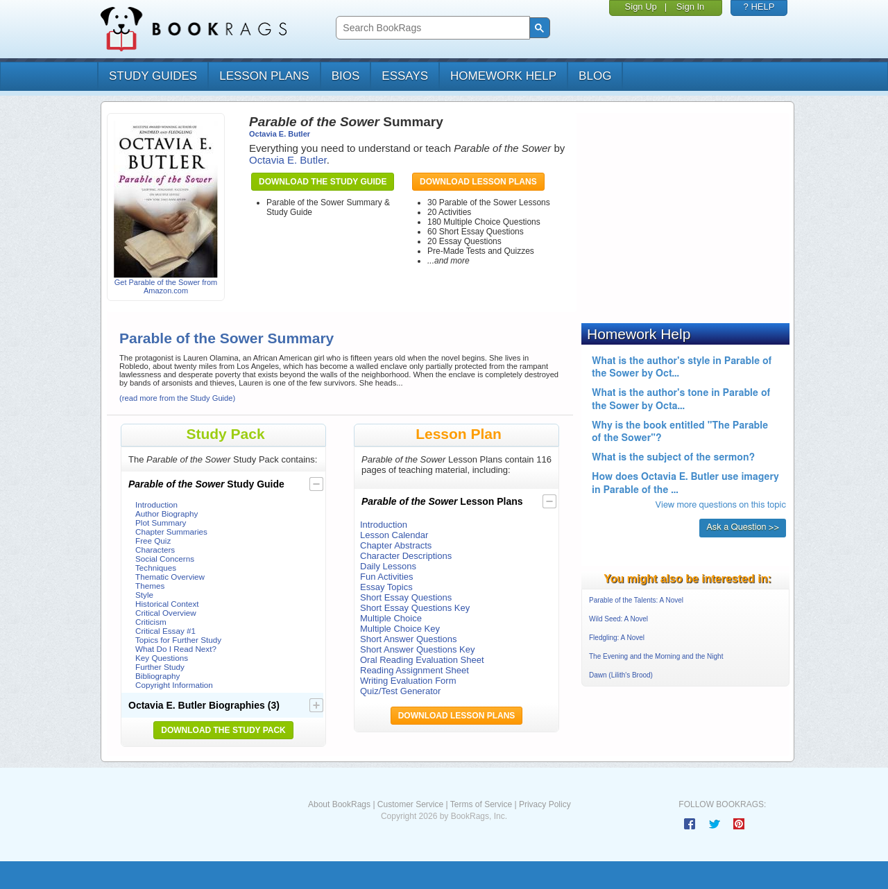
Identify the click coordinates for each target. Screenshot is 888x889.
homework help (503, 76)
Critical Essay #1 (165, 630)
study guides (153, 76)
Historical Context (167, 603)
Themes (149, 585)
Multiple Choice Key (400, 628)
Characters (155, 549)
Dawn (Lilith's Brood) (621, 675)
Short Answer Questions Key (417, 649)
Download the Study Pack (223, 730)
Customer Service (410, 804)
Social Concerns (164, 558)
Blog (595, 76)
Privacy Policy (545, 804)
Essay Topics (386, 587)
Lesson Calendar (394, 535)
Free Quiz (153, 540)
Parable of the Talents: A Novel (636, 600)
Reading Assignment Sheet (414, 670)
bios (346, 76)
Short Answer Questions (408, 639)
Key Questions (161, 657)
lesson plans (264, 76)
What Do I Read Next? (175, 648)
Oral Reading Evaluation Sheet (422, 660)
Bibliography (157, 675)
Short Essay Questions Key (415, 608)
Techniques (155, 567)
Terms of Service (481, 804)
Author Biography (166, 513)
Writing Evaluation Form (408, 680)
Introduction (156, 504)
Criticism (150, 621)
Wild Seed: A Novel (618, 619)
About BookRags (339, 804)
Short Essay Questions (406, 597)
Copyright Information (174, 684)
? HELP (759, 6)
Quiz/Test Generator (400, 691)
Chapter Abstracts (396, 545)
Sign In (690, 6)
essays (405, 76)
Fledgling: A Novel (616, 637)
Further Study (160, 666)
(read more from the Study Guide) (177, 398)
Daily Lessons (388, 566)
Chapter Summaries (171, 531)
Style (144, 594)
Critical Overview (165, 612)
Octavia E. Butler (279, 134)
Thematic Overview (170, 576)
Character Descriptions (406, 556)
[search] (431, 28)
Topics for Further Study (178, 639)
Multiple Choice (391, 618)
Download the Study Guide (322, 182)
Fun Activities (386, 576)
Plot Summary (160, 522)
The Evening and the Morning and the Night (656, 656)
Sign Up (641, 6)
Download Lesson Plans (478, 182)
